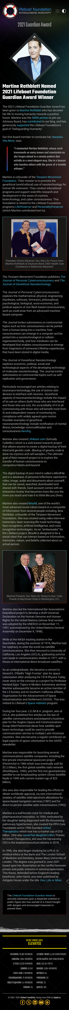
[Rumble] (47, 1002)
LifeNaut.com (36, 439)
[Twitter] (28, 1002)
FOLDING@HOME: (15, 978)
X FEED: (16, 964)
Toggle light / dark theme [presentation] (64, 11)
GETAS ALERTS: (42, 959)
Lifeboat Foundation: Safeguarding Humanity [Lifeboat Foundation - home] (26, 11)
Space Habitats (37, 703)
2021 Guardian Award (34, 25)
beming (26, 431)
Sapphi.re (57, 997)
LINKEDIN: (15, 959)
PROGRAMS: (41, 978)
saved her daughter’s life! (38, 835)
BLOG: (39, 964)
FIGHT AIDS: (18, 973)
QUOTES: (40, 987)
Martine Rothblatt (30, 110)
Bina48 (32, 503)
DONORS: (24, 969)
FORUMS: (26, 987)
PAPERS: (40, 983)
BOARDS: (40, 969)
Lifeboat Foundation (27, 997)
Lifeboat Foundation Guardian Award (32, 895)
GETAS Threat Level (34, 942)
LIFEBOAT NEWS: (43, 954)
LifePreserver (23, 206)
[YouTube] (41, 1002)
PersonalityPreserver (50, 206)
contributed (34, 121)
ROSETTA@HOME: (14, 983)
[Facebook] (22, 1002)
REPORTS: (40, 973)
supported (23, 125)
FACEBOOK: (14, 954)
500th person (40, 117)
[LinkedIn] (34, 1002)
